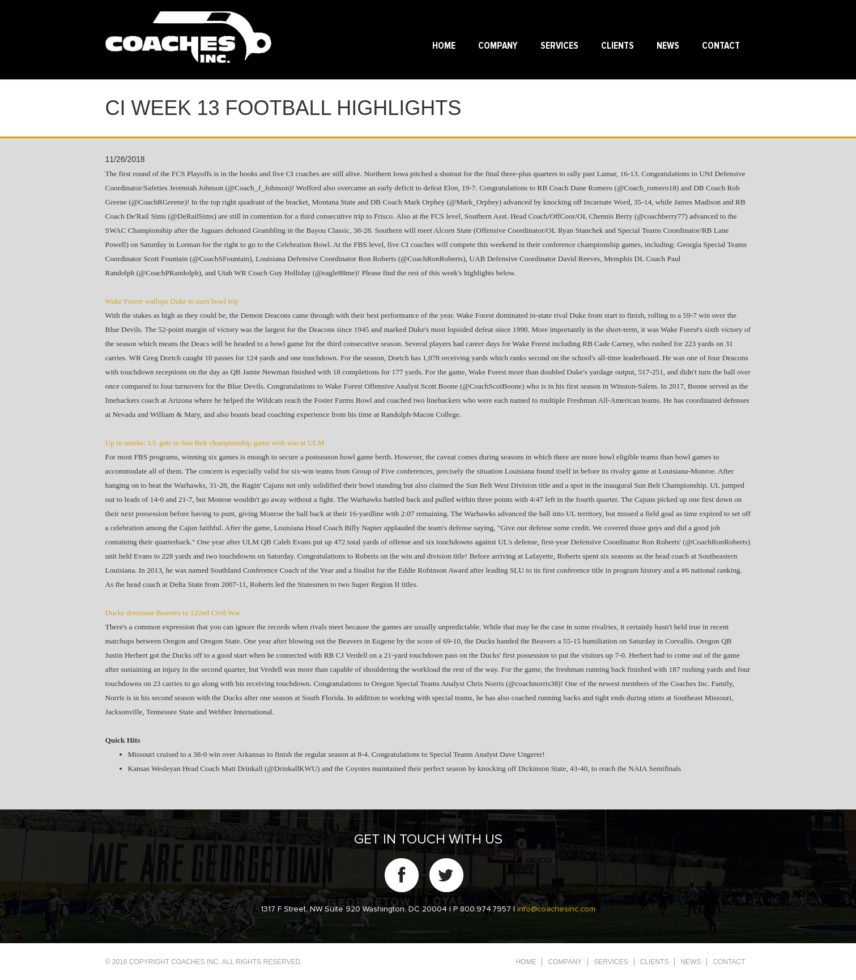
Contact (721, 46)
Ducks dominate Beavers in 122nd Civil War (173, 612)
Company (498, 46)
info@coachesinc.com (556, 909)
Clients (617, 46)
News (668, 46)
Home (443, 46)
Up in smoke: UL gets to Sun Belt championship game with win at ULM (215, 442)
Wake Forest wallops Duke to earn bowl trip (172, 301)
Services (559, 46)
